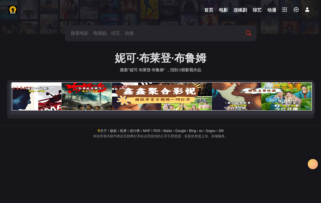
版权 (113, 131)
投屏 (123, 131)
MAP (146, 131)
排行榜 (135, 131)
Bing (192, 131)
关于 (103, 131)
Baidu (167, 131)
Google (180, 131)
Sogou (211, 131)
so (201, 131)
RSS (156, 131)
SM (221, 131)
